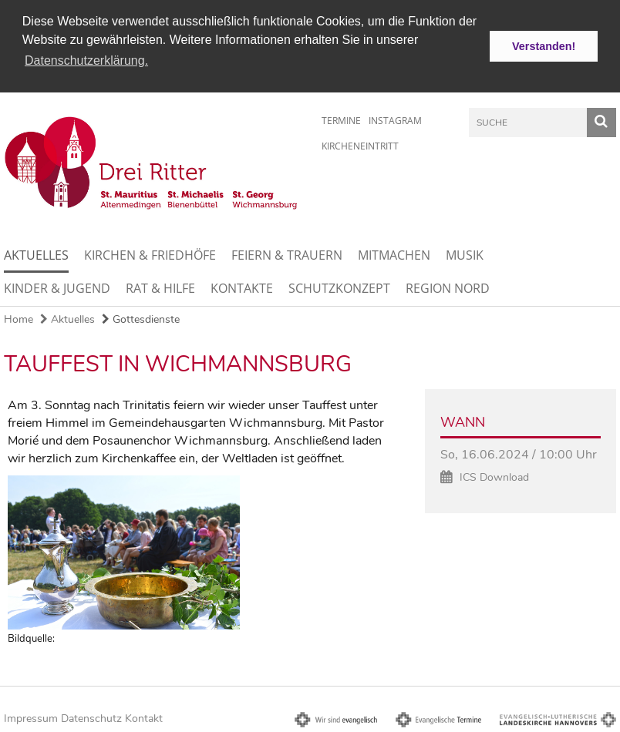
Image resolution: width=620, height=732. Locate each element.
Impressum (31, 717)
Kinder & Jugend (57, 287)
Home (18, 318)
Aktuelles (36, 254)
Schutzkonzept (339, 287)
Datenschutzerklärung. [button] (86, 60)
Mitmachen (394, 254)
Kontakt (144, 717)
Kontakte (242, 287)
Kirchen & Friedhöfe (150, 254)
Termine (341, 119)
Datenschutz (91, 717)
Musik (465, 254)
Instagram (395, 119)
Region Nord (448, 287)
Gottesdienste (141, 318)
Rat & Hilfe (160, 287)
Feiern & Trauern (286, 254)
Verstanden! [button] (543, 46)
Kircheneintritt (360, 144)
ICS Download (494, 476)
